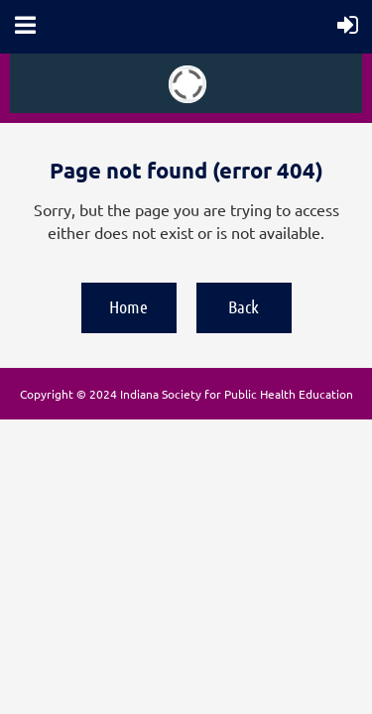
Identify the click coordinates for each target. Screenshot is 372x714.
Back (243, 306)
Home (128, 306)
